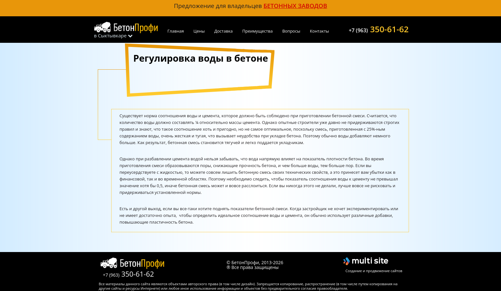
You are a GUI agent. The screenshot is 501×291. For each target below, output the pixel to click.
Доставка (223, 31)
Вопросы (291, 31)
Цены (199, 31)
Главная (175, 31)
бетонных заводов (295, 6)
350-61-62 (379, 28)
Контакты (319, 31)
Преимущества (257, 31)
